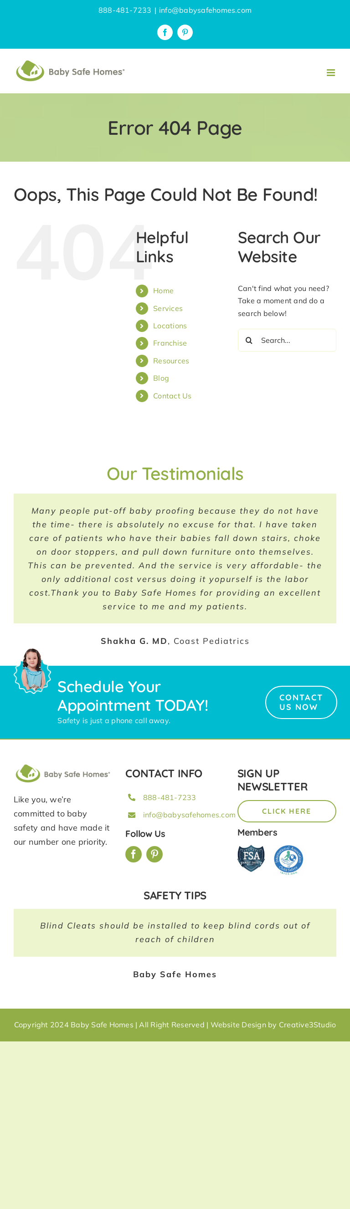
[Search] (249, 340)
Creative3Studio (307, 1024)
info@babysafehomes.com (205, 10)
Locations (170, 325)
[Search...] (287, 340)
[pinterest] (154, 854)
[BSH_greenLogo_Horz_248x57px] (63, 765)
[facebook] (133, 854)
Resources (171, 360)
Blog (161, 378)
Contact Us (172, 395)
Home (163, 290)
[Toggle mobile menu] (331, 72)
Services (168, 308)
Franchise (170, 342)
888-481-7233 (169, 797)
